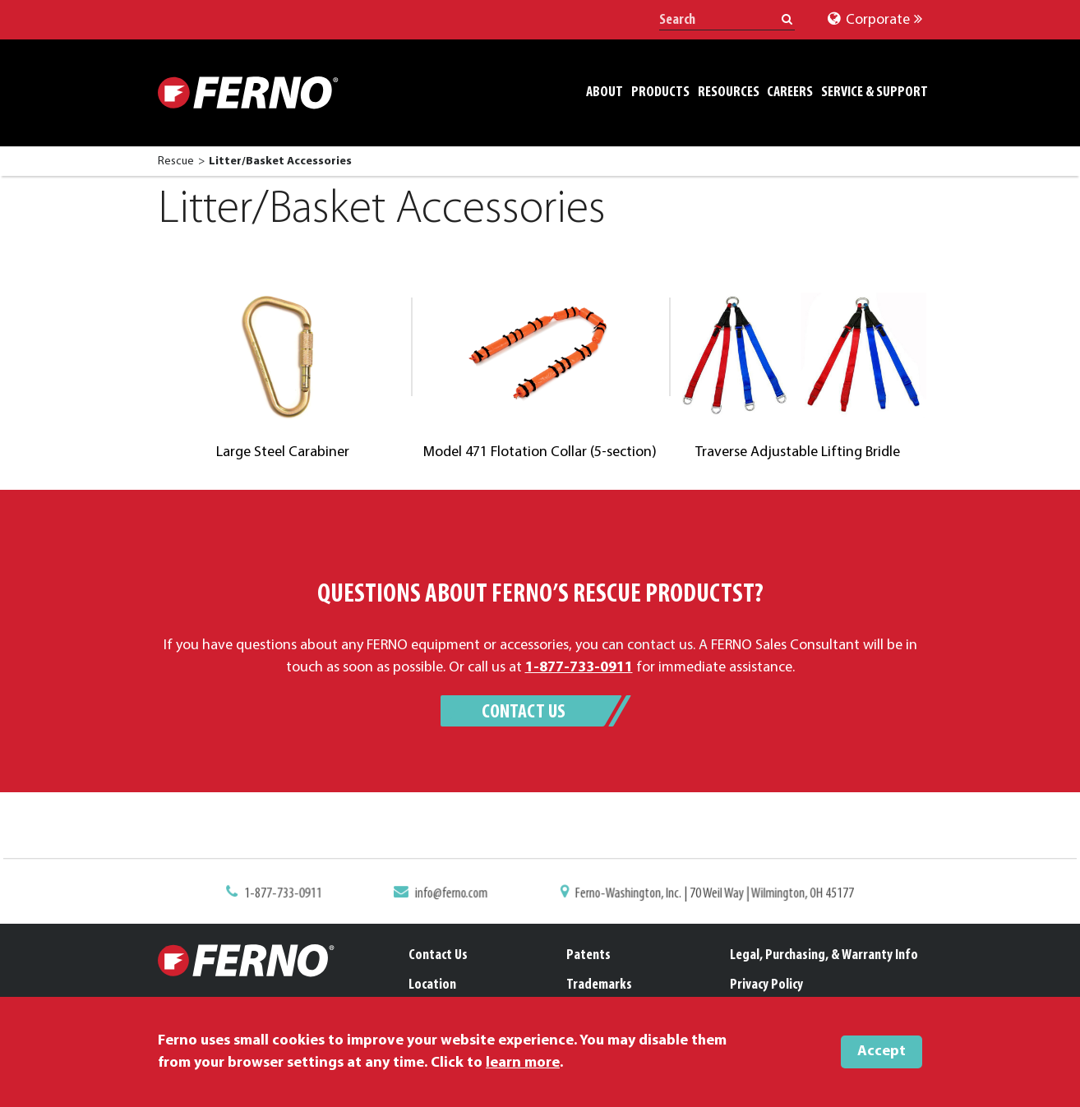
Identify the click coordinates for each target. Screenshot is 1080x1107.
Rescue (176, 161)
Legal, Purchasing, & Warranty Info (824, 955)
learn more (523, 1063)
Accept (881, 1051)
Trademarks (599, 985)
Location (432, 985)
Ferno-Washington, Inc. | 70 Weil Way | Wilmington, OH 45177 (708, 894)
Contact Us (523, 712)
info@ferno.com (455, 894)
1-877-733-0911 (293, 894)
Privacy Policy (766, 985)
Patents (588, 955)
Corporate (875, 20)
